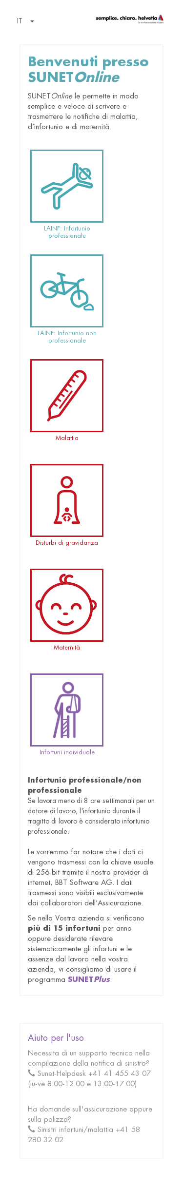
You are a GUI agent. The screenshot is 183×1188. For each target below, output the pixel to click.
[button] (23, 22)
